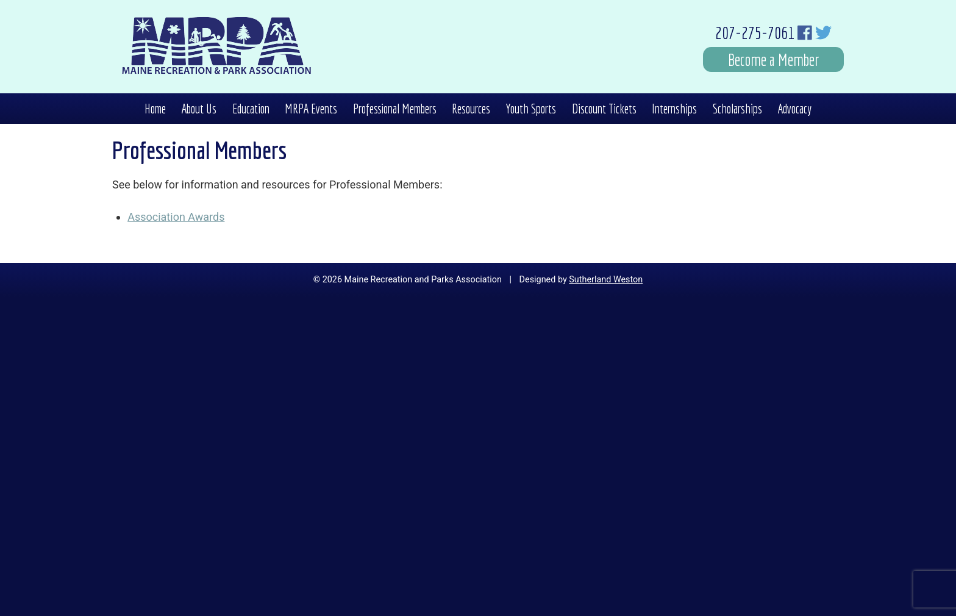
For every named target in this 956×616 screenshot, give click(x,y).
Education (250, 108)
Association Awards (175, 216)
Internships (674, 108)
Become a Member (773, 59)
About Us (198, 108)
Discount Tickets (604, 108)
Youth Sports (530, 108)
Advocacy (794, 108)
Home (155, 108)
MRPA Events (311, 108)
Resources (471, 108)
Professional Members (395, 108)
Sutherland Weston (606, 279)
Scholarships (737, 108)
